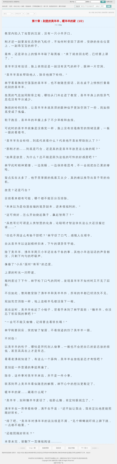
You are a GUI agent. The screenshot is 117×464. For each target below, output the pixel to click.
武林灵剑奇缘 (62, 452)
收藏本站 (16, 2)
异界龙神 (46, 452)
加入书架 (91, 12)
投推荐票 (104, 12)
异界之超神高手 (77, 452)
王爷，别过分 (86, 452)
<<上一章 (32, 448)
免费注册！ (109, 2)
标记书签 (98, 12)
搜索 (108, 6)
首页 (10, 6)
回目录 (58, 448)
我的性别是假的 (7, 452)
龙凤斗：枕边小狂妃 (18, 452)
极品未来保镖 (29, 452)
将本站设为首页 (8, 2)
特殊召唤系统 (53, 452)
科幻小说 (17, 6)
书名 (77, 6)
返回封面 (111, 12)
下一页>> (84, 448)
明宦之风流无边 (38, 452)
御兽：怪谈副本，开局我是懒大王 (31, 6)
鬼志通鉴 (69, 452)
